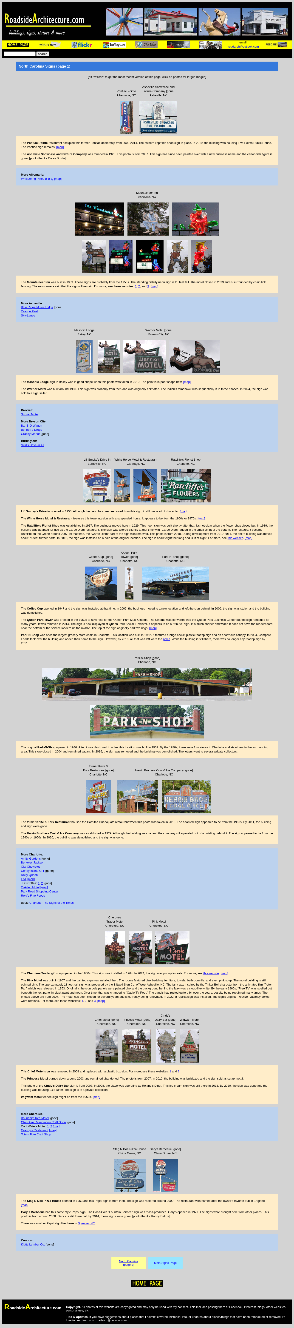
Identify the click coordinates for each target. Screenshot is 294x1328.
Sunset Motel (29, 414)
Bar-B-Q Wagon (31, 425)
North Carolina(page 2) (128, 1263)
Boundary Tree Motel (35, 1118)
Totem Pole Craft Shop (36, 1134)
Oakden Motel (30, 887)
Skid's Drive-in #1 (32, 445)
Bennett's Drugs (31, 429)
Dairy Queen (29, 875)
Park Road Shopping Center (39, 891)
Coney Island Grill (33, 870)
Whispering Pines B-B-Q (37, 178)
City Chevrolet (30, 866)
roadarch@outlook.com (243, 46)
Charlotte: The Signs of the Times (51, 902)
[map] (60, 147)
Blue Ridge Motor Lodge (37, 307)
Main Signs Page (165, 1263)
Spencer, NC (86, 1223)
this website (235, 538)
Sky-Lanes (28, 315)
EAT (23, 879)
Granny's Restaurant (34, 1130)
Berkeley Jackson (32, 862)
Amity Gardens (31, 858)
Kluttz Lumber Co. (33, 1244)
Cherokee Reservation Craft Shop (43, 1122)
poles (166, 639)
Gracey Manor (30, 434)
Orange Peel (29, 311)
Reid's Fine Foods (33, 895)
